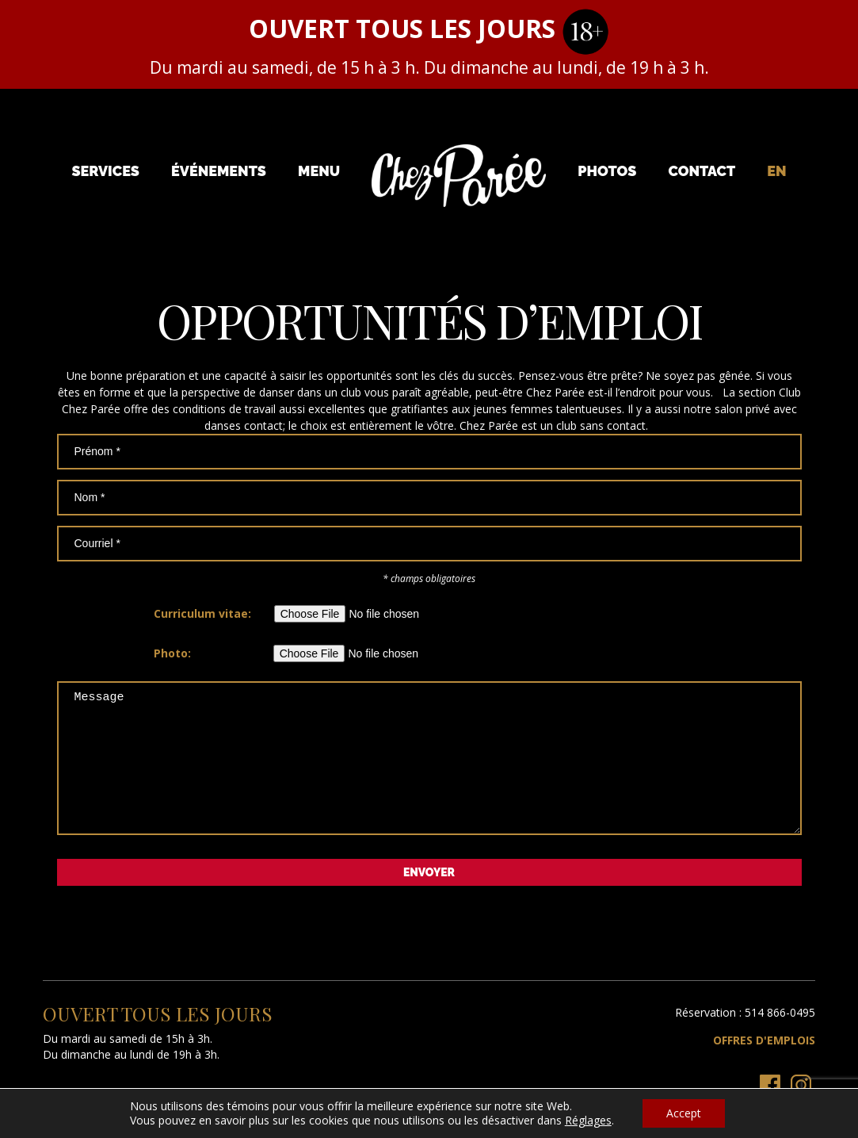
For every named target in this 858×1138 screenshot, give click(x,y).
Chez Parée (459, 176)
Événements (218, 171)
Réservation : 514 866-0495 (745, 1036)
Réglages (588, 1120)
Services (105, 171)
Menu (319, 171)
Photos (607, 171)
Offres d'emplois (764, 1063)
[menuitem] (776, 171)
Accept (683, 1113)
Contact (701, 171)
